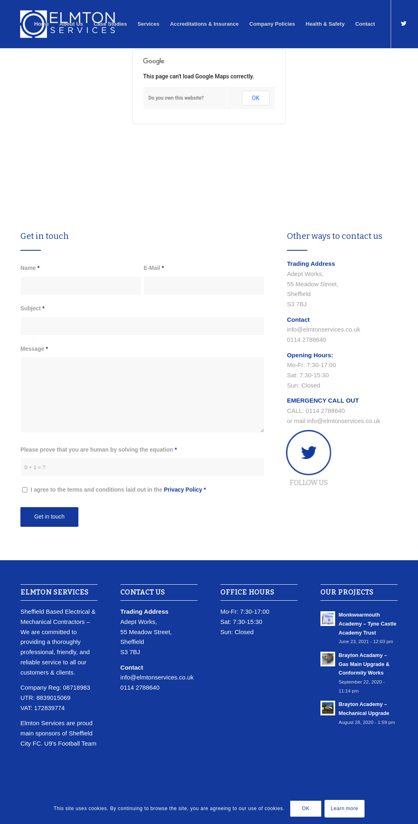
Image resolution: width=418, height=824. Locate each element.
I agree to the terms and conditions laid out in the (118, 490)
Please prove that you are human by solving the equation (98, 450)
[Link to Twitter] (404, 24)
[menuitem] (41, 24)
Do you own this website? (176, 98)
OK (255, 98)
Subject (32, 308)
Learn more (344, 808)
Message (34, 349)
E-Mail (154, 268)
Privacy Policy (183, 490)
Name (30, 268)
